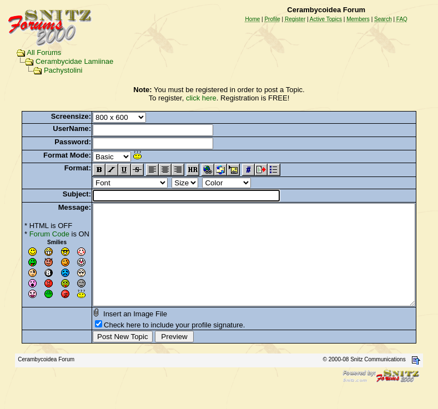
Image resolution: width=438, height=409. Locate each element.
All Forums (33, 52)
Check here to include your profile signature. (157, 345)
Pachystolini (52, 70)
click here (203, 98)
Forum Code (32, 234)
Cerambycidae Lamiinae (64, 61)
